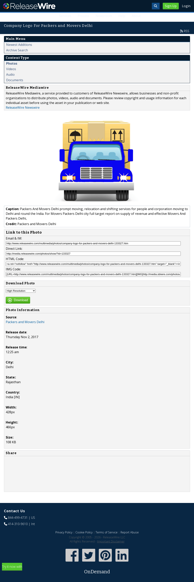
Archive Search (17, 50)
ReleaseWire (29, 6)
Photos (11, 63)
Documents (14, 80)
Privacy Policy (63, 532)
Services (65, 16)
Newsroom (104, 16)
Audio (10, 74)
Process (83, 16)
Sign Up (171, 6)
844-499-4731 (18, 517)
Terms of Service (107, 532)
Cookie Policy (84, 532)
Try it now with (97, 569)
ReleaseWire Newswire (23, 107)
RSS (186, 31)
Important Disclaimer (111, 541)
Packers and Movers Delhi (25, 322)
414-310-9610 (18, 524)
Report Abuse (130, 532)
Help (121, 16)
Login (186, 6)
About (136, 16)
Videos (11, 69)
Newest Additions (19, 44)
